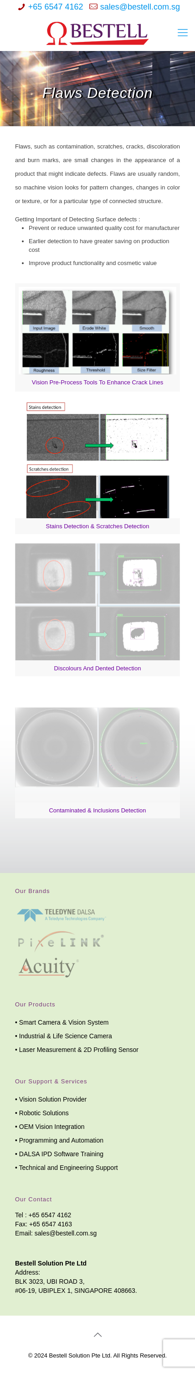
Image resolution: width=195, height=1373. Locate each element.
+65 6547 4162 (55, 6)
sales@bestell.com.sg (140, 6)
